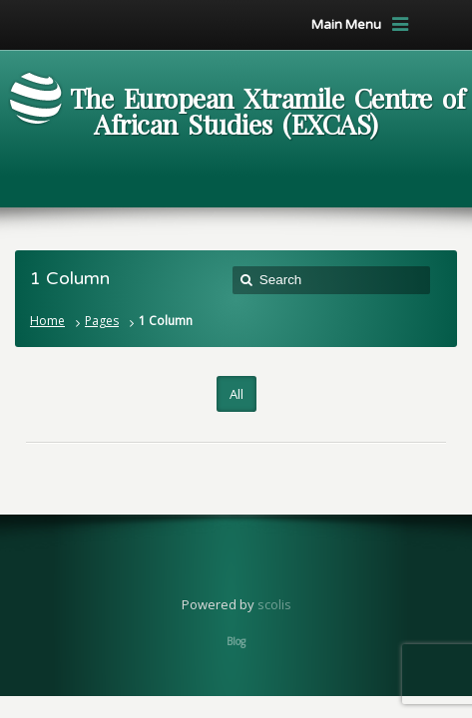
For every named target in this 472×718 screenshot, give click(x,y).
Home (47, 320)
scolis (274, 604)
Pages (102, 320)
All (236, 394)
